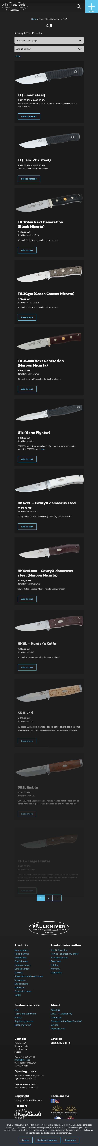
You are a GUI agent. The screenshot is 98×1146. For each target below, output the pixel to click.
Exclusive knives (22, 965)
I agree (25, 1140)
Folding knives (21, 953)
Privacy (18, 1017)
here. (42, 459)
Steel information (59, 950)
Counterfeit (56, 972)
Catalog (54, 965)
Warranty (55, 968)
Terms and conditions (25, 1013)
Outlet (17, 994)
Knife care (19, 987)
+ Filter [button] (17, 56)
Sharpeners (20, 980)
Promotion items (22, 991)
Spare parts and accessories (28, 976)
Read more (70, 1140)
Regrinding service (23, 1021)
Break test (56, 961)
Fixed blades (20, 957)
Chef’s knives (21, 961)
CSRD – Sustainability (61, 1013)
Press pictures (58, 1028)
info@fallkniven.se (22, 1060)
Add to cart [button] (27, 253)
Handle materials (59, 957)
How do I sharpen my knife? (65, 953)
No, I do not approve (47, 1140)
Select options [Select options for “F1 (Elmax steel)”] (29, 116)
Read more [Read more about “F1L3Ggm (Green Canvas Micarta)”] (27, 322)
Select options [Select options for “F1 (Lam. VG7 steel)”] (29, 181)
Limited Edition (21, 968)
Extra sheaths (21, 983)
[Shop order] (49, 49)
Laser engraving (22, 1024)
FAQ (16, 1009)
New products (21, 950)
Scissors (18, 972)
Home (34, 19)
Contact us (56, 1017)
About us (55, 1009)
